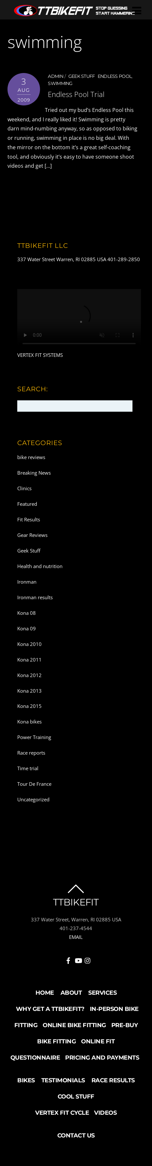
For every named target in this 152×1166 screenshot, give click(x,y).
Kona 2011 (29, 659)
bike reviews (31, 457)
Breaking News (34, 472)
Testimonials (63, 1080)
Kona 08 (26, 613)
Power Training (34, 737)
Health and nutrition (39, 566)
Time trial (27, 768)
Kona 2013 (29, 690)
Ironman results (35, 597)
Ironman (26, 581)
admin (55, 76)
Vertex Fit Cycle (62, 1112)
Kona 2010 (29, 644)
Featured (27, 504)
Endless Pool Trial (76, 94)
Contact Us (76, 1135)
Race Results (113, 1080)
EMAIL (76, 937)
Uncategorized (33, 799)
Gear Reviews (32, 535)
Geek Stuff (81, 76)
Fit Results (28, 519)
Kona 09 (26, 628)
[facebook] (68, 959)
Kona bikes (29, 721)
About (71, 992)
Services (102, 992)
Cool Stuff (76, 1096)
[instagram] (87, 959)
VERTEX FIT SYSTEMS (40, 355)
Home (44, 992)
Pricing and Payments (102, 1057)
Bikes (26, 1080)
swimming (60, 83)
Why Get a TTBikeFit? (50, 1009)
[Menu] (136, 10)
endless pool (115, 76)
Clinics (24, 488)
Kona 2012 (29, 675)
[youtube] (78, 959)
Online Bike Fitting (74, 1025)
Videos (105, 1112)
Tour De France (34, 784)
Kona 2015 (29, 706)
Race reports (31, 752)
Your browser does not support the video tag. (79, 320)
